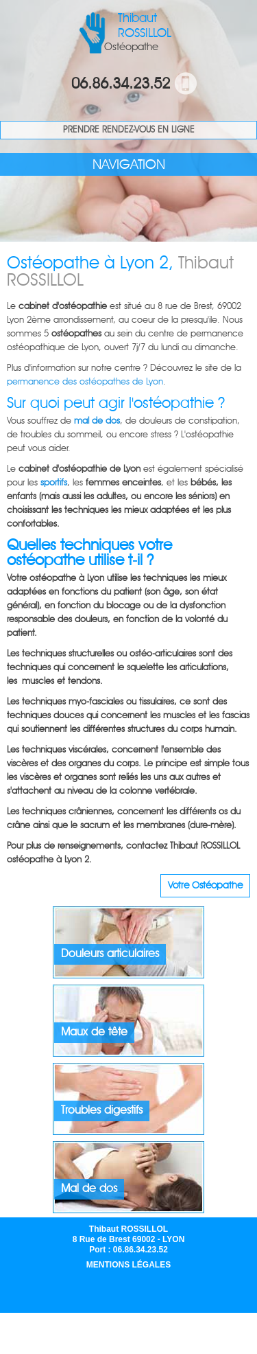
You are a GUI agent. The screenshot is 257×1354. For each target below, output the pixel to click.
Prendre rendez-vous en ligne (129, 130)
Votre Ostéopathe (205, 886)
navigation (129, 165)
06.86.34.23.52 (120, 84)
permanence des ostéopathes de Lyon (85, 382)
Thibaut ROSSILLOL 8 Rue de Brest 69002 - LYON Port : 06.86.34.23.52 (129, 1239)
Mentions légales (128, 1265)
